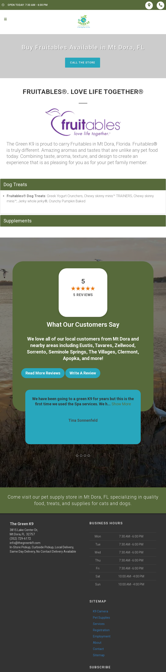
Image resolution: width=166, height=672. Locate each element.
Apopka (71, 357)
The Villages (102, 351)
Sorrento (36, 351)
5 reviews (83, 295)
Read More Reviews (43, 372)
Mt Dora (121, 339)
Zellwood (124, 345)
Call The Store (82, 62)
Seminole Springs (67, 351)
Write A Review (83, 372)
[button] (77, 454)
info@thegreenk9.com (25, 541)
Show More (121, 401)
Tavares (103, 345)
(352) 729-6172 (20, 537)
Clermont (128, 351)
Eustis (86, 345)
